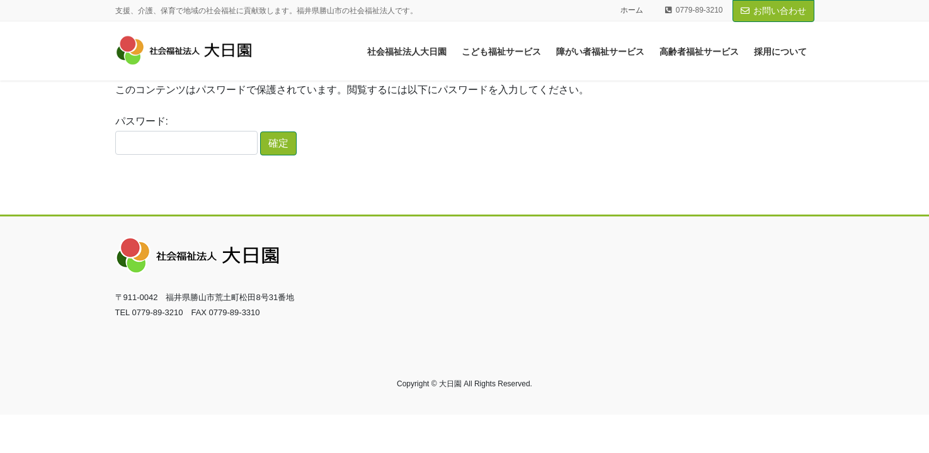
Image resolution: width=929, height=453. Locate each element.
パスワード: (186, 135)
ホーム (631, 10)
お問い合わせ (773, 11)
